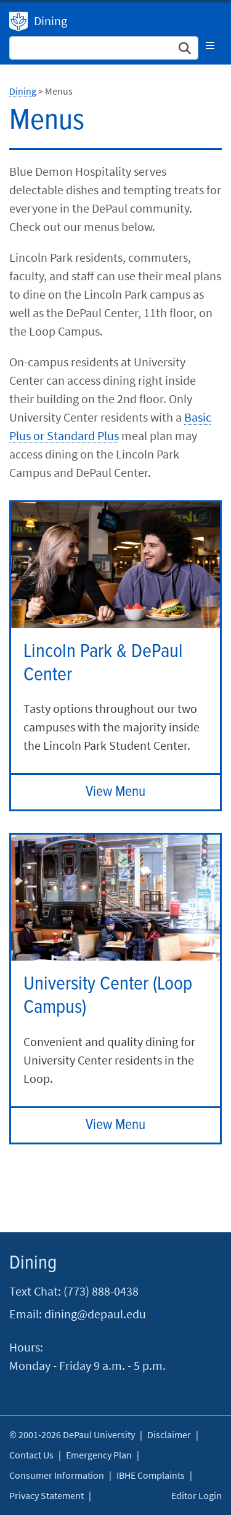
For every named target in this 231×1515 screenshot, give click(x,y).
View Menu (115, 791)
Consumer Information (56, 1475)
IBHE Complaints (150, 1475)
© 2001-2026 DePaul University (72, 1434)
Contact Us (31, 1455)
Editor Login (196, 1495)
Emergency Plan (99, 1455)
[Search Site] (103, 48)
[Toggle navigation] (210, 45)
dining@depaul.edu (95, 1313)
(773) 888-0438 (101, 1291)
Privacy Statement (46, 1495)
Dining (18, 21)
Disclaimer (169, 1434)
